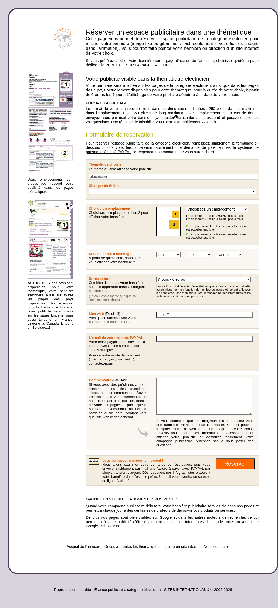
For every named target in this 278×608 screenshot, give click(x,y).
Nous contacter (216, 546)
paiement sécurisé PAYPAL (108, 152)
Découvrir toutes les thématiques (132, 546)
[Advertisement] (49, 417)
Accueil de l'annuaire (84, 546)
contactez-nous (101, 363)
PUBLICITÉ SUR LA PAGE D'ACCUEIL (138, 65)
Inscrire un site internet (181, 546)
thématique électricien (183, 79)
